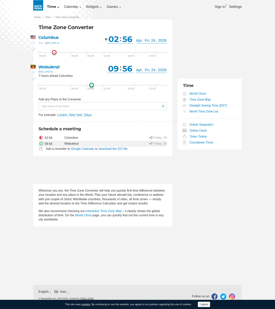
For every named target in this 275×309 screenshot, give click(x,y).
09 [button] (113, 70)
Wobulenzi (49, 68)
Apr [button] (139, 41)
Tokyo (88, 116)
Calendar (78, 7)
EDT (47, 44)
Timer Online (198, 137)
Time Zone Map (200, 100)
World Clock (83, 216)
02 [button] (113, 40)
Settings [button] (235, 7)
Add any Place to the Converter (60, 100)
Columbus (49, 38)
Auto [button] (63, 293)
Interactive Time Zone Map (103, 212)
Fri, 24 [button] (150, 41)
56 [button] (127, 40)
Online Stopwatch (201, 125)
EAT (41, 73)
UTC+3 (48, 73)
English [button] (44, 292)
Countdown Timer (201, 143)
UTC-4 (55, 44)
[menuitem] (54, 7)
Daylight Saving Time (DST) (208, 106)
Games (128, 7)
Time (54, 7)
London (62, 116)
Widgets (104, 7)
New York (75, 116)
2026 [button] (162, 41)
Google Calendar (82, 150)
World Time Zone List (204, 112)
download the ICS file (113, 150)
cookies (85, 304)
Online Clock (198, 131)
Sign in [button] (217, 7)
